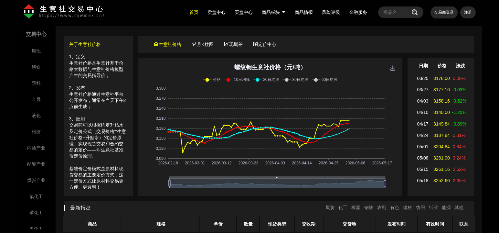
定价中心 (264, 44)
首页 (193, 12)
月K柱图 (202, 44)
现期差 (233, 44)
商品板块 (274, 12)
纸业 (433, 207)
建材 (407, 207)
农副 (381, 207)
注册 (468, 12)
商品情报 (304, 12)
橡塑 (355, 207)
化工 (342, 207)
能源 (446, 207)
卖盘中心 (216, 12)
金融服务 (358, 12)
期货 (330, 207)
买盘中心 (244, 12)
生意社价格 (167, 44)
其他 (458, 207)
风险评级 (331, 12)
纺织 (420, 207)
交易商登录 (444, 12)
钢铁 (368, 207)
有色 (394, 207)
